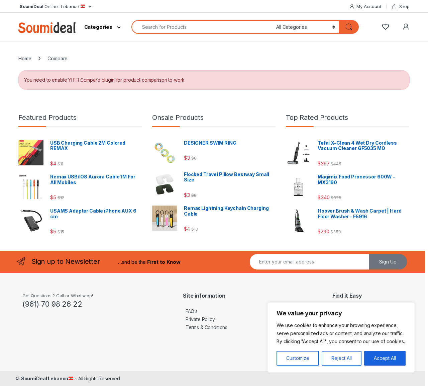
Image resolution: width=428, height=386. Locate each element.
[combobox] (202, 27)
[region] (341, 337)
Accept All (385, 358)
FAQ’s (190, 311)
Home (24, 58)
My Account (365, 6)
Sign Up (388, 261)
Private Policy (199, 319)
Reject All (341, 358)
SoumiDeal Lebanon (47, 378)
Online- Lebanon (51, 6)
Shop (401, 6)
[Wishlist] (385, 27)
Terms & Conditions (205, 327)
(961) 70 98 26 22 (52, 304)
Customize (297, 358)
